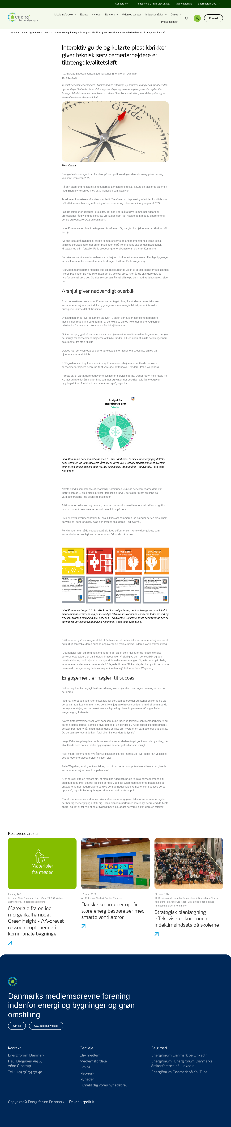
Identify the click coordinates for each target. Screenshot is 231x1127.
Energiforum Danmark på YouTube (187, 1072)
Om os (17, 1025)
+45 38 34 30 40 (29, 1072)
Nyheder (87, 1079)
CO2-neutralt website (46, 1025)
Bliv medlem (90, 1055)
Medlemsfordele (93, 1061)
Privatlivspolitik (81, 1102)
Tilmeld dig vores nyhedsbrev (104, 1085)
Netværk (87, 1073)
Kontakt (213, 18)
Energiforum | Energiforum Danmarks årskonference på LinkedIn (187, 1063)
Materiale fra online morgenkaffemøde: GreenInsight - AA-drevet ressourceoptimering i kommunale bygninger (36, 921)
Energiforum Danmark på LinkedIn (187, 1055)
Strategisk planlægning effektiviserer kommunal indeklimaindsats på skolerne (186, 919)
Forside (15, 32)
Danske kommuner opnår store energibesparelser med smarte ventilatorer (113, 911)
